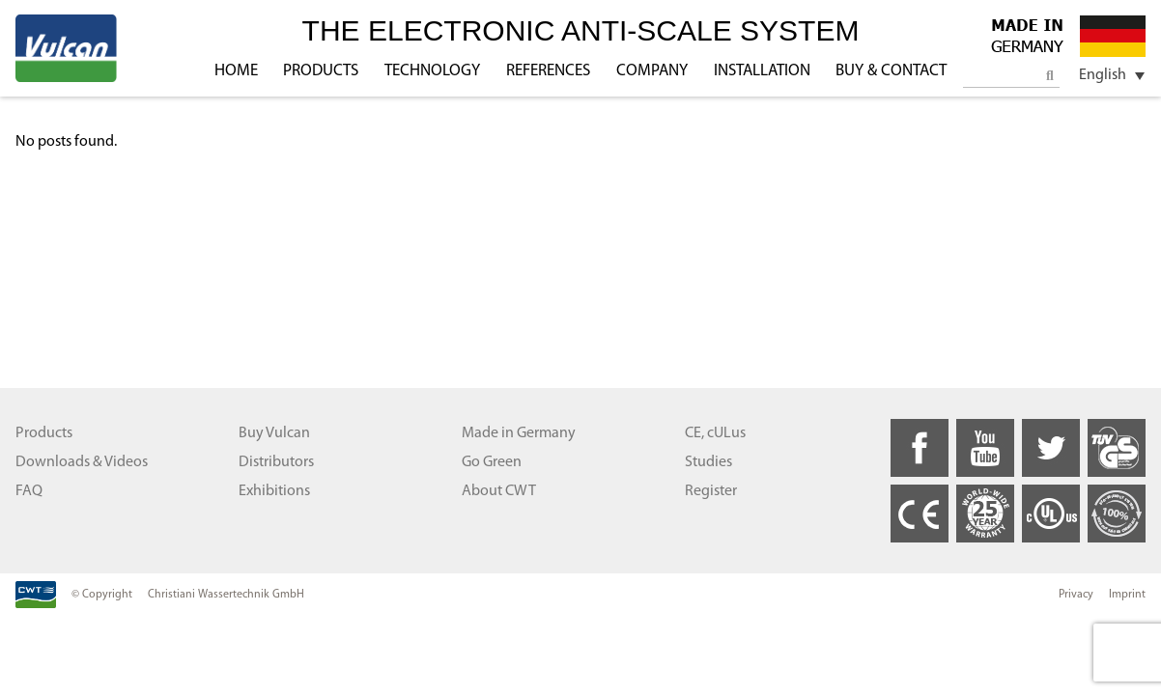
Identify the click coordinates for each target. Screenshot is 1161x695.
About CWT (499, 491)
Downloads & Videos (81, 462)
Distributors (276, 462)
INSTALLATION (762, 71)
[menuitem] (1104, 76)
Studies (708, 462)
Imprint (1127, 594)
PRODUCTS (320, 71)
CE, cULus (715, 433)
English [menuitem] (1102, 75)
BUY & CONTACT (891, 71)
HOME (236, 71)
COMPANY (652, 71)
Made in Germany (519, 433)
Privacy (1076, 594)
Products (43, 433)
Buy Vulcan (274, 433)
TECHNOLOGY (432, 71)
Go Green (492, 462)
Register (711, 491)
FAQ (28, 491)
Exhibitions (274, 491)
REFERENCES (548, 71)
